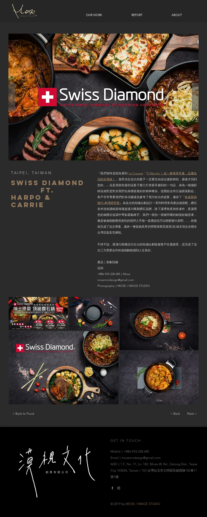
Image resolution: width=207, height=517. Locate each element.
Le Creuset (136, 173)
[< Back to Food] (23, 413)
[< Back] (175, 413)
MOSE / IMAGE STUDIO (133, 286)
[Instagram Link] (119, 488)
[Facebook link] (112, 488)
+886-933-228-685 (108, 274)
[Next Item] (191, 350)
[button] (103, 97)
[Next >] (192, 413)
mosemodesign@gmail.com (115, 280)
